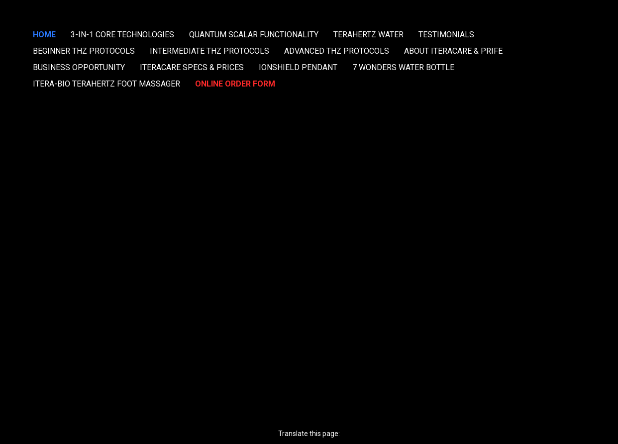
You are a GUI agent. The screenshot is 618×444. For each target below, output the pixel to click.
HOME (44, 34)
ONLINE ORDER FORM (235, 84)
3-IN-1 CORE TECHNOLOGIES (122, 34)
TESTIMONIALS (446, 34)
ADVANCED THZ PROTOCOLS (336, 51)
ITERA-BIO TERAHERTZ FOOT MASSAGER (106, 84)
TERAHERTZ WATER (368, 34)
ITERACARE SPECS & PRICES (192, 67)
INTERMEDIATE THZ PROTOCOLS (209, 51)
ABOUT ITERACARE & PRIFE (453, 51)
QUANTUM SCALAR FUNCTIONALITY (253, 34)
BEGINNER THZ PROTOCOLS (84, 51)
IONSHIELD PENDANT (298, 67)
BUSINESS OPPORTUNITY (79, 67)
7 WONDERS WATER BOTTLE (403, 67)
